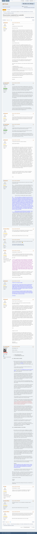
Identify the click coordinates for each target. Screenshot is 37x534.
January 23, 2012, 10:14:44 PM (16, 299)
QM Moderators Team (27, 11)
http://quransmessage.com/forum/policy (29, 7)
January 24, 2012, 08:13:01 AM (16, 511)
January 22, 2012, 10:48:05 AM (16, 239)
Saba (5, 250)
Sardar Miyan (6, 228)
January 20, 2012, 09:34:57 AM (16, 22)
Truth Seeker (22, 11)
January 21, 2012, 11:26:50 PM (16, 180)
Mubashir (6, 22)
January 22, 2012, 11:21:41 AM (16, 250)
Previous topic (27, 17)
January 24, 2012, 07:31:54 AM (16, 486)
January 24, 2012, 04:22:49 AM (16, 346)
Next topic (32, 17)
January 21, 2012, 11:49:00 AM (16, 124)
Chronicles (31, 11)
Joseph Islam (6, 346)
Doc (5, 239)
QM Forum (5, 4)
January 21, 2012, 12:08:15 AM (16, 113)
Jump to (21, 527)
